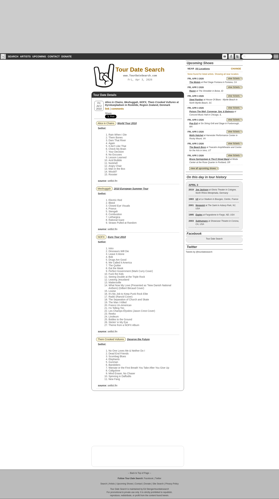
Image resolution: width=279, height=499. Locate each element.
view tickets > (235, 78)
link (107, 108)
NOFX (101, 237)
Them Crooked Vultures (111, 339)
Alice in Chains (106, 123)
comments (117, 108)
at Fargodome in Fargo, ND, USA (215, 215)
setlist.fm (112, 180)
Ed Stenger (148, 489)
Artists (25, 56)
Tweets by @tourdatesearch (199, 252)
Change (236, 68)
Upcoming (39, 56)
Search (13, 56)
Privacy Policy (172, 483)
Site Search (158, 483)
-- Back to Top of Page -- (139, 473)
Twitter (158, 478)
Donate (66, 56)
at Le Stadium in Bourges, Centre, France (217, 199)
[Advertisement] (139, 27)
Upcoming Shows (124, 483)
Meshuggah (104, 188)
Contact (54, 56)
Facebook (148, 478)
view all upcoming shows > (204, 168)
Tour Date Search (214, 239)
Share (108, 113)
